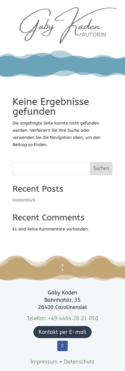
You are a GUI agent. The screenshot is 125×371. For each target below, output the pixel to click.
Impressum (44, 362)
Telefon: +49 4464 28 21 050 (62, 318)
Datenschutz (79, 362)
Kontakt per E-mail (62, 332)
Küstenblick (23, 200)
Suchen (101, 168)
